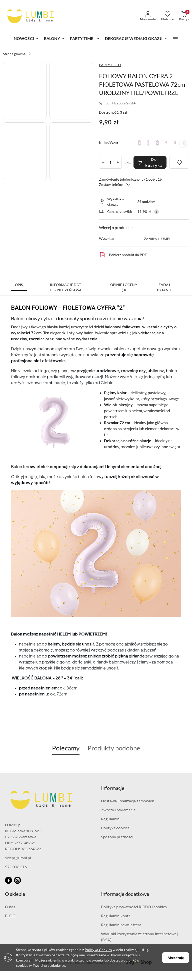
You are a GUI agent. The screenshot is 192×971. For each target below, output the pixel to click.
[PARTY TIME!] (85, 38)
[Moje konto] (148, 16)
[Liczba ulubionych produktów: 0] (167, 16)
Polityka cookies (115, 827)
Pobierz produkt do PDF (123, 255)
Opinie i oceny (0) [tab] (123, 287)
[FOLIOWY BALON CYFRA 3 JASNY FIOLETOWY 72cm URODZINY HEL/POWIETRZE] (157, 143)
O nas (10, 906)
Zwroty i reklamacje (118, 809)
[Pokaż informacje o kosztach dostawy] (156, 211)
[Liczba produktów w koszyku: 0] (184, 16)
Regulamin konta (115, 915)
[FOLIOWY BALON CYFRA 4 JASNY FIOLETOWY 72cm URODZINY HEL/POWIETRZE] (166, 142)
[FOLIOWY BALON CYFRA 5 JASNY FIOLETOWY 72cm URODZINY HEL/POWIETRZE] (175, 142)
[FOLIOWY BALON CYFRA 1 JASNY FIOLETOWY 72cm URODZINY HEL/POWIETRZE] (148, 143)
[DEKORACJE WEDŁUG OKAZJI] (136, 38)
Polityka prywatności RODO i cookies (134, 906)
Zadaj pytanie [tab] (164, 287)
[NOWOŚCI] (26, 38)
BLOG (10, 915)
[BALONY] (54, 38)
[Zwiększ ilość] (118, 162)
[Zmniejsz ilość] (103, 162)
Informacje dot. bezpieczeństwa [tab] (66, 287)
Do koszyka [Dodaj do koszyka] (150, 162)
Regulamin (110, 818)
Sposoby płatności (117, 836)
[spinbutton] (110, 162)
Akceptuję (176, 958)
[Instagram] (17, 880)
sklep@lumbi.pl (18, 857)
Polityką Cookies (98, 950)
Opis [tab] (19, 285)
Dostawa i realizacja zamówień (127, 800)
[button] (175, 39)
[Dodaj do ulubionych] (179, 162)
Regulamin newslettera (121, 924)
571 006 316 (16, 866)
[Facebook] (8, 880)
